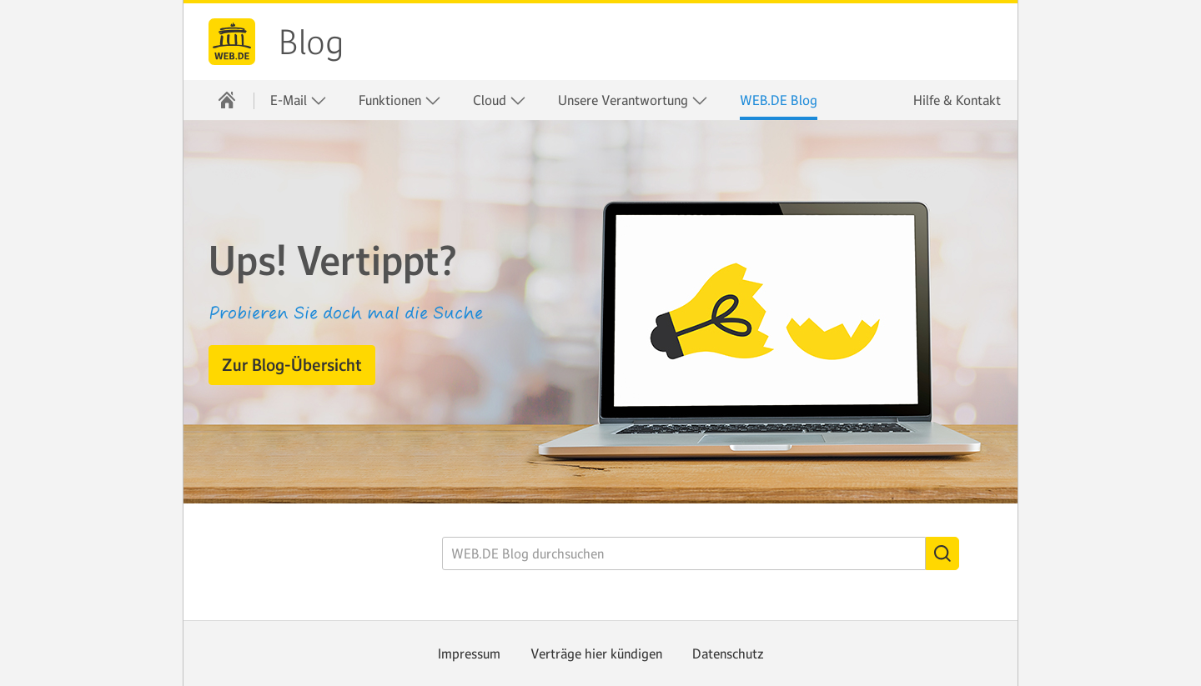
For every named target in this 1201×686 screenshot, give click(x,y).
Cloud (499, 100)
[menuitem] (227, 100)
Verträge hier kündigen (596, 653)
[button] (292, 365)
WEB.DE (232, 41)
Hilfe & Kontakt (957, 100)
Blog (311, 42)
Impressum (469, 653)
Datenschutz (728, 653)
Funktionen (400, 100)
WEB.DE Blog (778, 100)
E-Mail (298, 100)
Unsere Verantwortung (633, 100)
